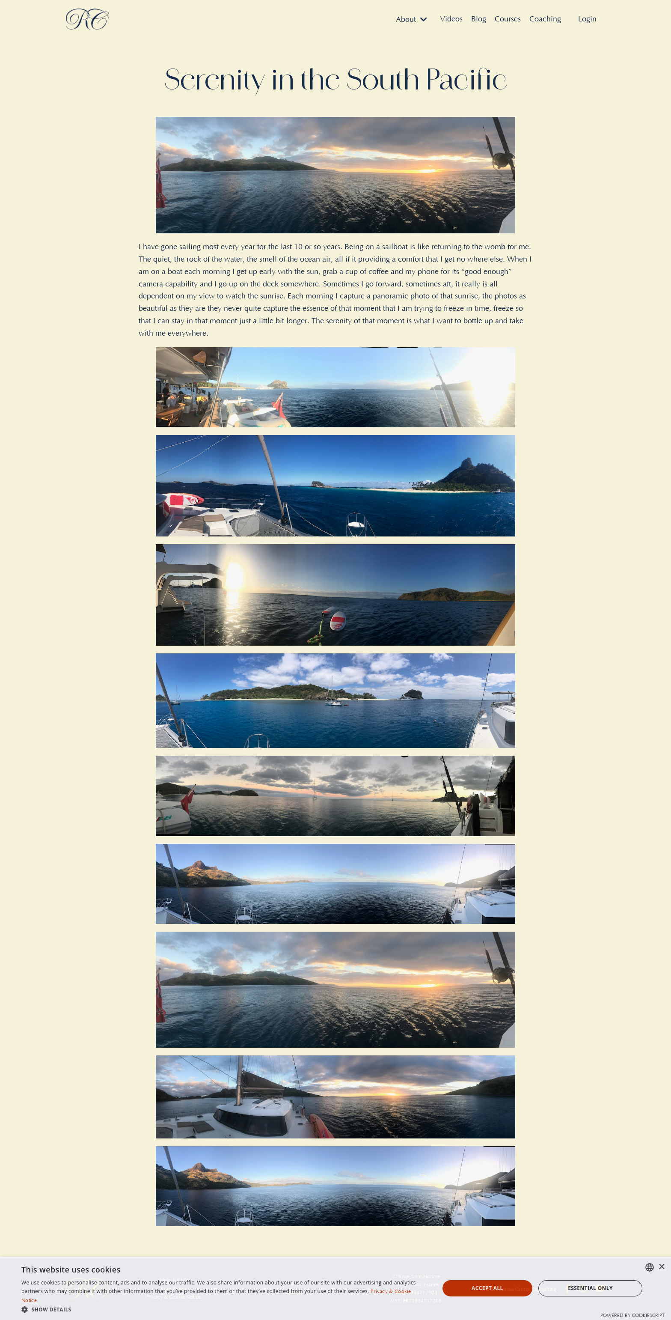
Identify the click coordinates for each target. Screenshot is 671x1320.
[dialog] (335, 1288)
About (411, 19)
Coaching (545, 19)
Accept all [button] (487, 1288)
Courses (508, 19)
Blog (478, 19)
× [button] (661, 1267)
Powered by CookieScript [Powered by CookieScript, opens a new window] (632, 1315)
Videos (451, 19)
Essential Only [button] (590, 1288)
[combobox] (649, 1267)
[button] (224, 1309)
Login (587, 19)
